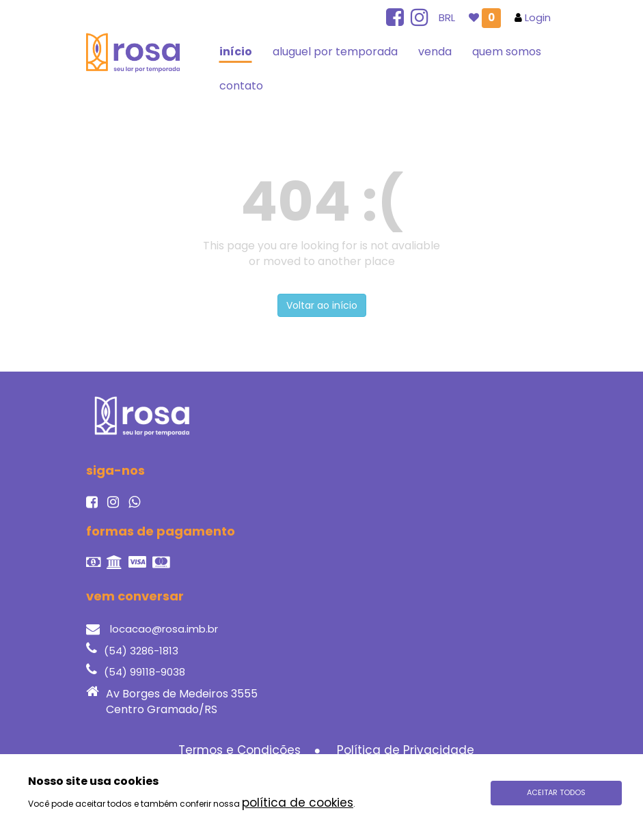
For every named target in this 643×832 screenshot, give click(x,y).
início (235, 51)
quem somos (506, 51)
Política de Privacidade (405, 750)
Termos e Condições (239, 750)
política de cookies (297, 802)
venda (435, 51)
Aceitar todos (556, 792)
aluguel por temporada (335, 51)
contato (241, 86)
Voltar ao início (321, 305)
